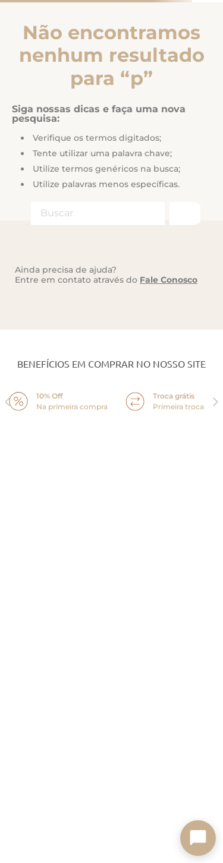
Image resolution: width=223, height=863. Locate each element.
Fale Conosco (168, 279)
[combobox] (111, 214)
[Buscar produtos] (184, 213)
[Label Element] (111, 214)
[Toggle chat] (198, 838)
